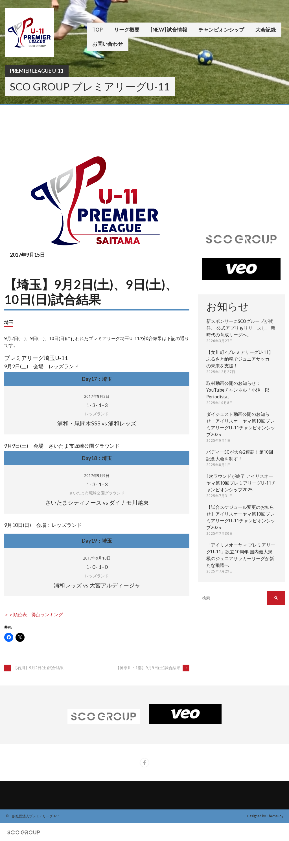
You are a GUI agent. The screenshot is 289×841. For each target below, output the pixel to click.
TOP (97, 29)
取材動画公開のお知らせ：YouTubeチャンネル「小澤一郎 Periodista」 (238, 390)
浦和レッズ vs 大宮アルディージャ (97, 585)
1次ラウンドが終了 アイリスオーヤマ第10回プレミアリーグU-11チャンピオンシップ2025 (241, 483)
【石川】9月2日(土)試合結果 (34, 667)
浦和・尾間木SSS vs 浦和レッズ (96, 423)
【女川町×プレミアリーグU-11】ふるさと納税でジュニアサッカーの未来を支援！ (240, 359)
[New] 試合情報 (169, 29)
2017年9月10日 (97, 558)
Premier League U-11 (37, 71)
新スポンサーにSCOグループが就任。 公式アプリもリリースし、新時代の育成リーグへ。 (240, 328)
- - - (97, 405)
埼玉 (8, 322)
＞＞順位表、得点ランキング (33, 614)
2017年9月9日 (97, 475)
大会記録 (265, 29)
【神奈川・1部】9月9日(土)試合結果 (152, 667)
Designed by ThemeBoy (265, 816)
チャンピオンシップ (221, 29)
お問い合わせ (107, 44)
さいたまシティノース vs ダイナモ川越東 (97, 502)
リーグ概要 (126, 29)
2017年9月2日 (97, 396)
